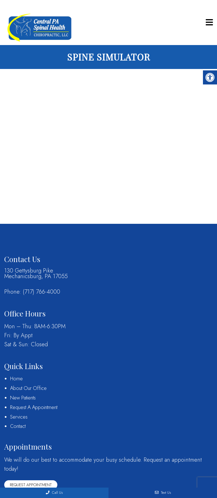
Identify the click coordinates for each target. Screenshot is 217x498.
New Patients (23, 397)
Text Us (163, 492)
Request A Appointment (33, 407)
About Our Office (28, 388)
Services (19, 417)
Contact (18, 426)
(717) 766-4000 (41, 292)
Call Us (54, 492)
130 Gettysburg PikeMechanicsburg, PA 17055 (36, 273)
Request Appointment (31, 485)
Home (16, 378)
